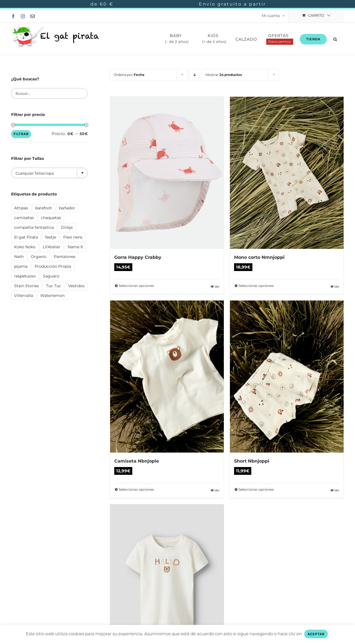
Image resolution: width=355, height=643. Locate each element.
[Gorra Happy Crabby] (167, 173)
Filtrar (21, 134)
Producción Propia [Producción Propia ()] (53, 266)
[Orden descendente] (194, 74)
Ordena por (129, 75)
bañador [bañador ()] (67, 208)
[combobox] (49, 173)
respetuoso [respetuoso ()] (25, 276)
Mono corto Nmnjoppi (259, 257)
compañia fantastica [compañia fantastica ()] (34, 227)
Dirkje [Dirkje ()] (67, 227)
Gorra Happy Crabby (137, 257)
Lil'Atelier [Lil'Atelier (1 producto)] (51, 247)
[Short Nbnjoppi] (287, 377)
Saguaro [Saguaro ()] (51, 276)
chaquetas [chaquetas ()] (51, 217)
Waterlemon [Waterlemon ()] (52, 295)
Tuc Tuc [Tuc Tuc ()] (53, 286)
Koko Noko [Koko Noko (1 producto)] (25, 247)
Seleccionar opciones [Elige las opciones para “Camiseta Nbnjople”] (136, 489)
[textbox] (49, 173)
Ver (217, 286)
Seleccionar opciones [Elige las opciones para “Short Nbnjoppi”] (256, 489)
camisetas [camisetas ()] (24, 217)
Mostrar (224, 75)
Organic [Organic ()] (39, 256)
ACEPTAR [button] (316, 634)
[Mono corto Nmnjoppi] (287, 173)
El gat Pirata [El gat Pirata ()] (26, 237)
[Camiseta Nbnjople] (167, 377)
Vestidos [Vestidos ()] (76, 286)
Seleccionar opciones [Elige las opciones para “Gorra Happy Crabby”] (136, 286)
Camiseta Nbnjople (136, 461)
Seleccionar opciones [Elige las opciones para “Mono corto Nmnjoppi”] (256, 286)
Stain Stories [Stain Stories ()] (26, 286)
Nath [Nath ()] (19, 256)
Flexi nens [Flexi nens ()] (72, 237)
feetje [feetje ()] (50, 237)
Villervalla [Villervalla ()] (23, 295)
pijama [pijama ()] (20, 266)
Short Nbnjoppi (251, 461)
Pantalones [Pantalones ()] (64, 256)
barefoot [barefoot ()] (43, 208)
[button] (335, 39)
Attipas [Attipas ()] (21, 208)
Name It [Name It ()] (75, 247)
